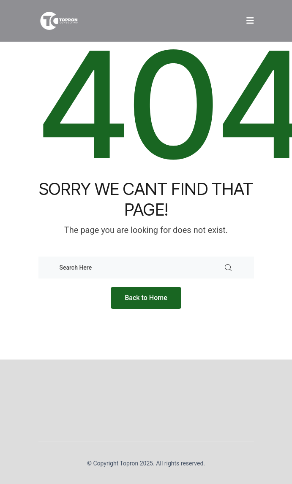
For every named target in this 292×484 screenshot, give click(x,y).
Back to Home (146, 298)
